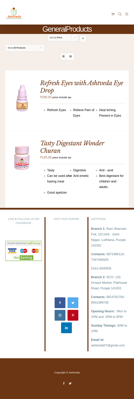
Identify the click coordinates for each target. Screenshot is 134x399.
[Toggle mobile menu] (127, 14)
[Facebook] (60, 302)
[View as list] (70, 56)
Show (16, 48)
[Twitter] (73, 302)
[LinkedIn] (66, 327)
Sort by (56, 37)
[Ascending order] (83, 38)
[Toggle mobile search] (120, 14)
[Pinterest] (73, 315)
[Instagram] (60, 315)
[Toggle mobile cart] (113, 14)
